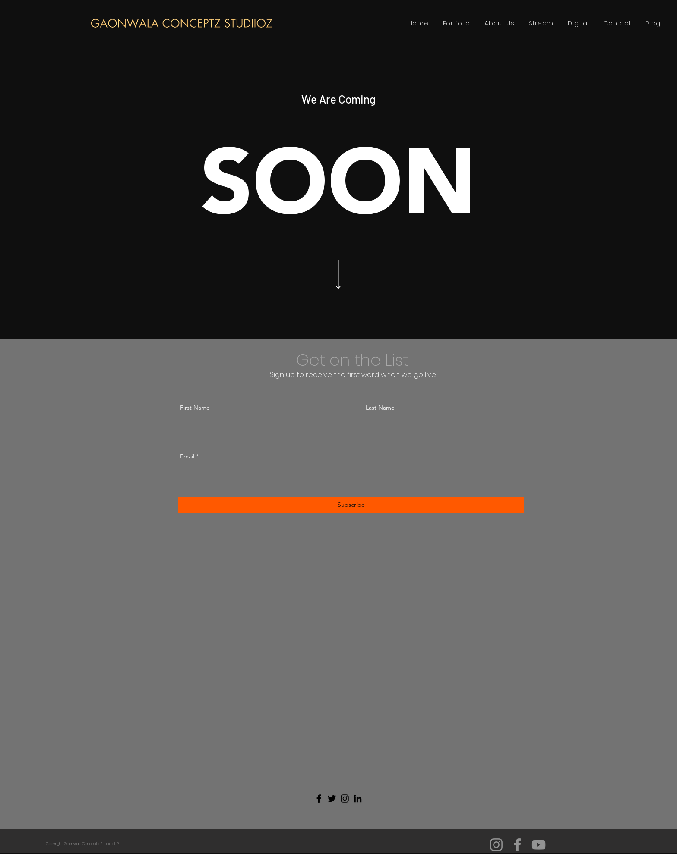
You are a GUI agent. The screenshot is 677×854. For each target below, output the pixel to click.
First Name (195, 408)
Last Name (380, 408)
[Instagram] (344, 798)
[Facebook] (318, 798)
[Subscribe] (351, 505)
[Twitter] (331, 798)
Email (187, 456)
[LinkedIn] (357, 798)
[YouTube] (538, 844)
